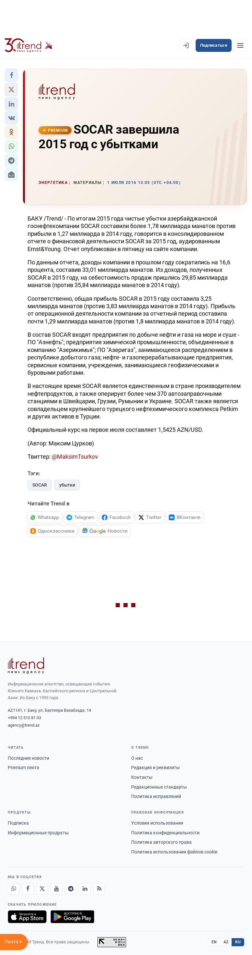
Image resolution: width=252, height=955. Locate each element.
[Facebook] (28, 889)
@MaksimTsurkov (75, 456)
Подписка (18, 823)
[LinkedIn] (85, 889)
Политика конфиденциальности (165, 832)
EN (214, 942)
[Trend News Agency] (26, 666)
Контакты (142, 777)
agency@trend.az (24, 725)
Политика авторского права (161, 842)
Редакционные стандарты (159, 787)
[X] (42, 889)
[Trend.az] (29, 45)
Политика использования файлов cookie (174, 851)
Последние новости (28, 758)
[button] (11, 75)
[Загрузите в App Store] (27, 916)
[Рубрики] (240, 45)
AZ (226, 942)
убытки (67, 485)
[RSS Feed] (99, 889)
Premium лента (23, 767)
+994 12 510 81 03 (24, 717)
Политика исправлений (156, 796)
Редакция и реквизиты (155, 767)
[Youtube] (56, 889)
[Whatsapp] (13, 889)
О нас (137, 758)
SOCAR (39, 485)
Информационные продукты (38, 832)
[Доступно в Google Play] (72, 916)
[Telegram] (70, 889)
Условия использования (157, 823)
